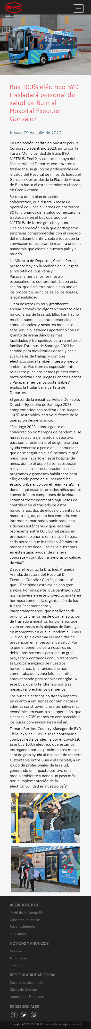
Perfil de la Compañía (27, 913)
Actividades (19, 958)
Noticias (16, 951)
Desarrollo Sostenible (26, 983)
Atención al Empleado (27, 997)
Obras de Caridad (23, 990)
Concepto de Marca (25, 920)
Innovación (18, 934)
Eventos (16, 965)
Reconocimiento (22, 927)
